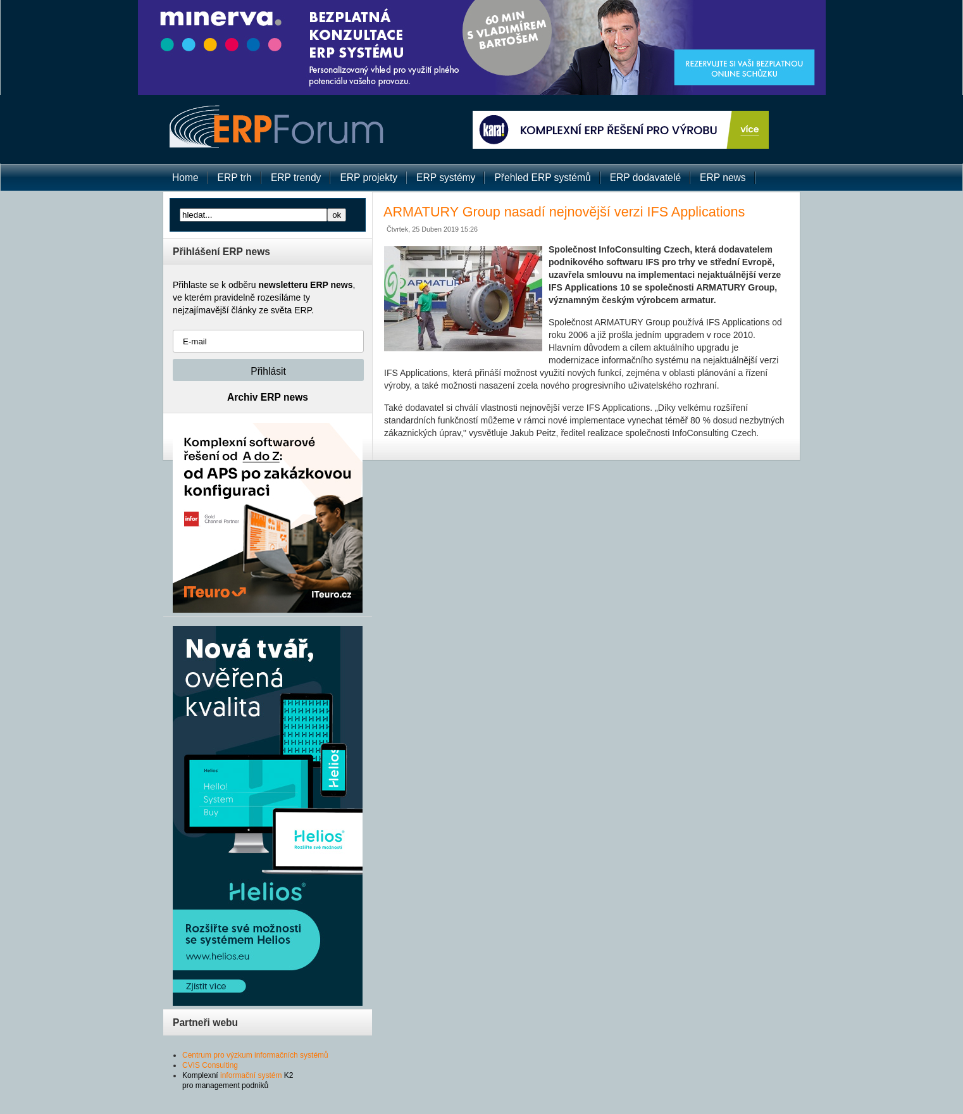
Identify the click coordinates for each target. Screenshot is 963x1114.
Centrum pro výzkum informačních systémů (255, 1055)
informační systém (251, 1075)
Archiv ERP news (267, 397)
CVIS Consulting (210, 1065)
